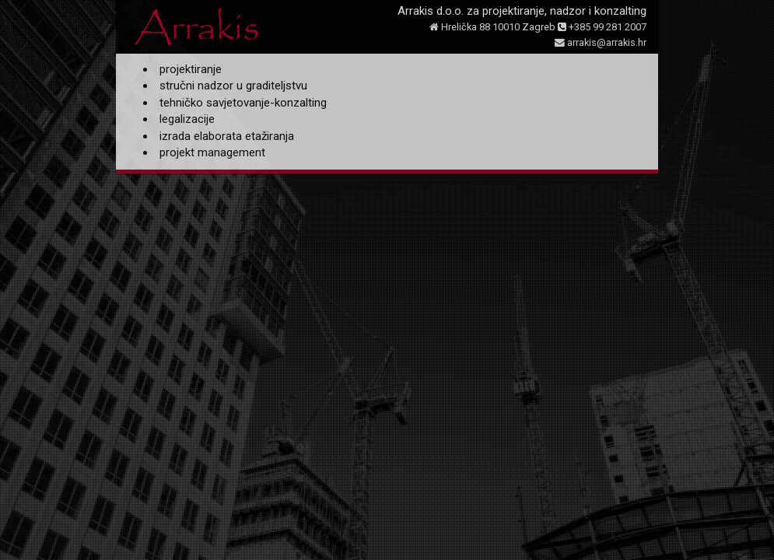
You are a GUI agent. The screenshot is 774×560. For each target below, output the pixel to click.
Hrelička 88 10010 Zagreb (492, 27)
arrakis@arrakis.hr (600, 42)
